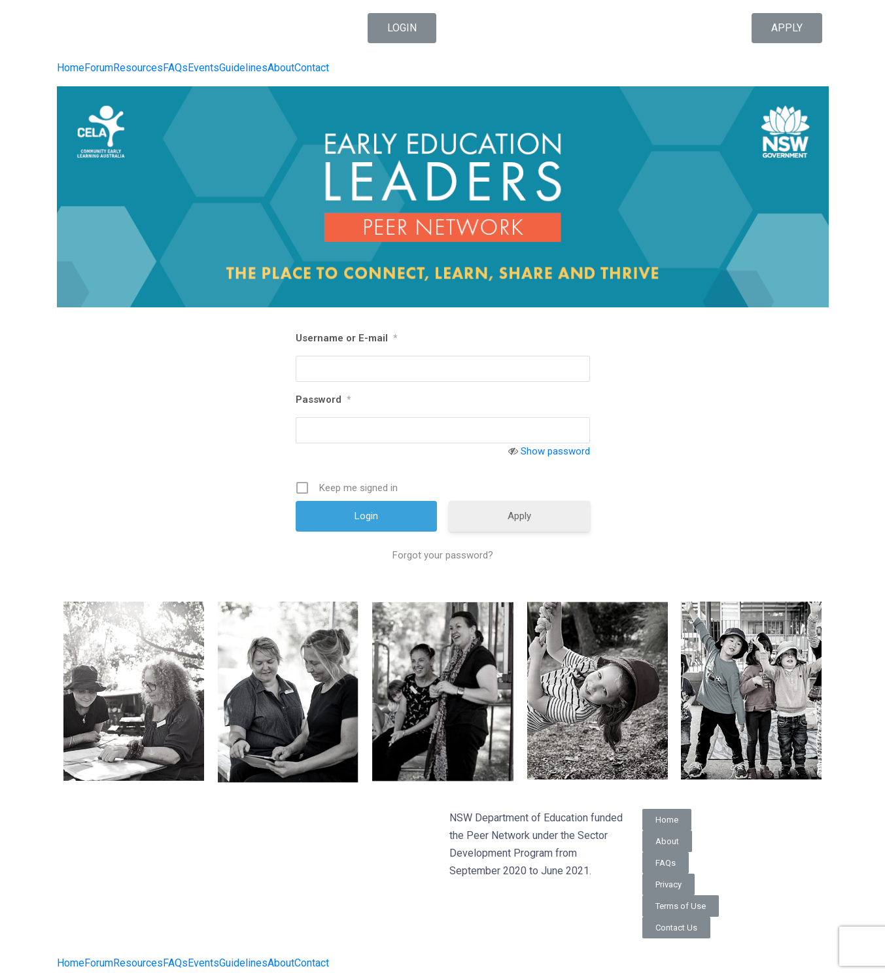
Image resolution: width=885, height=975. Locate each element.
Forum (98, 68)
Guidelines (243, 68)
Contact (311, 68)
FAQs (175, 68)
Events (203, 68)
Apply (519, 516)
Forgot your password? (442, 555)
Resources (138, 68)
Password (323, 399)
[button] (402, 28)
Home (70, 68)
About (281, 68)
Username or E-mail (346, 338)
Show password (555, 451)
